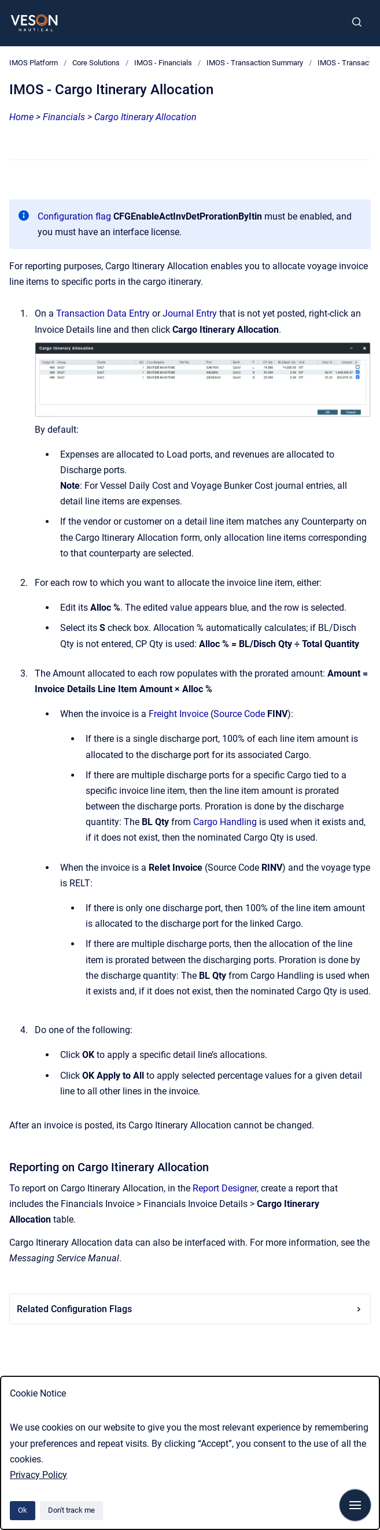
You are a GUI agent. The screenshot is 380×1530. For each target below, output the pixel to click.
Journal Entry (190, 313)
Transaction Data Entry (103, 313)
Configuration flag (74, 216)
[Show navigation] (355, 1505)
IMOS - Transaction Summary (254, 62)
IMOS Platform (33, 62)
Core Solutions (96, 62)
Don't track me (71, 1510)
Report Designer (225, 1188)
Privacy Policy (38, 1474)
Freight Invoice (178, 713)
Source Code (239, 713)
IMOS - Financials (163, 62)
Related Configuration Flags (190, 1309)
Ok (22, 1510)
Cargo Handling (225, 821)
